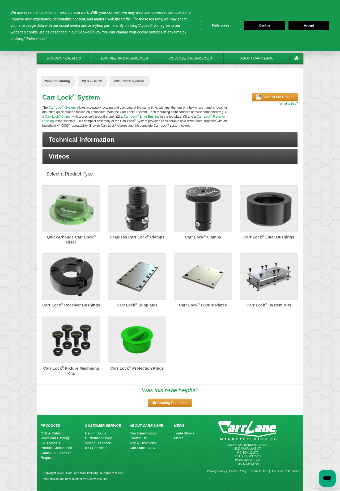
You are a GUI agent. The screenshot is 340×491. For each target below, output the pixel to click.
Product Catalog (64, 58)
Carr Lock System (62, 107)
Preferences (220, 25)
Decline (264, 25)
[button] (170, 139)
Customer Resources (190, 58)
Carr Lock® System (128, 81)
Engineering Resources (124, 58)
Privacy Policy (216, 471)
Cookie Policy (238, 471)
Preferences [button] (35, 38)
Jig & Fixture (91, 81)
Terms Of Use (259, 471)
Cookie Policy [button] (89, 32)
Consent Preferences (285, 471)
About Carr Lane (256, 58)
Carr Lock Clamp (58, 116)
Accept (309, 25)
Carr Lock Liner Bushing (141, 116)
